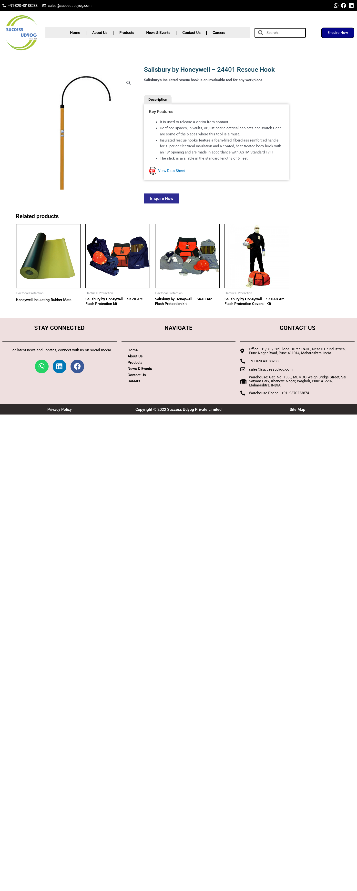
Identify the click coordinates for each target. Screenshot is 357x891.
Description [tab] (157, 99)
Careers (219, 32)
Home (75, 32)
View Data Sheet (167, 171)
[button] (128, 83)
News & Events (158, 32)
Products (126, 32)
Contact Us (191, 32)
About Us (99, 32)
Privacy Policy (59, 409)
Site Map (297, 409)
